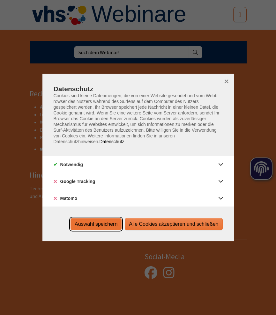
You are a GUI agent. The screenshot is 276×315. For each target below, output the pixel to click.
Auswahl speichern (96, 224)
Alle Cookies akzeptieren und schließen (173, 224)
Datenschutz (111, 141)
